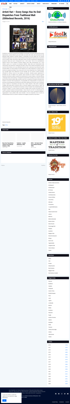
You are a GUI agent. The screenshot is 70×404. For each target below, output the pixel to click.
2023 (58, 376)
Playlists (50, 228)
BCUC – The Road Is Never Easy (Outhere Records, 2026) (37, 144)
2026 (58, 383)
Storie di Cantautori (52, 235)
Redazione (11, 0)
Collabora (23, 0)
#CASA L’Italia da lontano (53, 182)
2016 (58, 359)
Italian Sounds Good (52, 211)
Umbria (50, 332)
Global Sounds (51, 265)
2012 (58, 350)
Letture (50, 214)
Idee (49, 209)
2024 (58, 379)
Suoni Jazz (50, 240)
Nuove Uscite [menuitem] (46, 3)
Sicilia (49, 324)
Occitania (50, 310)
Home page (4, 8)
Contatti (28, 0)
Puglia (49, 315)
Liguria (49, 300)
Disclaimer (61, 402)
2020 (58, 369)
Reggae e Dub (51, 233)
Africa (9, 8)
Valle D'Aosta (51, 334)
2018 (58, 364)
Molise (49, 307)
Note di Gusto (51, 223)
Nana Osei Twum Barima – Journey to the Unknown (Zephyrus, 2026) (8, 144)
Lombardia (50, 303)
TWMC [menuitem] (10, 7)
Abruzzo (50, 281)
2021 (58, 371)
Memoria (50, 216)
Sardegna (50, 322)
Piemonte (50, 312)
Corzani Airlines (51, 197)
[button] (63, 3)
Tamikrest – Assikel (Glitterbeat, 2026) (21, 143)
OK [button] (4, 400)
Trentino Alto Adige (52, 329)
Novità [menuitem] (38, 3)
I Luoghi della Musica (52, 206)
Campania (50, 288)
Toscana (50, 327)
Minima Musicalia (52, 219)
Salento (50, 319)
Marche (50, 305)
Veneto (49, 336)
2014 (58, 354)
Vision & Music (51, 247)
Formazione (51, 204)
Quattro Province (52, 317)
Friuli (49, 295)
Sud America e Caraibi (53, 273)
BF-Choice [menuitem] (61, 3)
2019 (58, 367)
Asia (49, 261)
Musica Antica (51, 221)
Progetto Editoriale (4, 0)
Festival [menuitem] (15, 3)
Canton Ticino (51, 290)
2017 (58, 362)
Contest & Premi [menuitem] (30, 3)
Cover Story (50, 199)
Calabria (50, 286)
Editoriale (50, 202)
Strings (49, 238)
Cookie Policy (55, 402)
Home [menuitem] (10, 3)
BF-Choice (50, 190)
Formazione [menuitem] (54, 3)
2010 (58, 345)
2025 (58, 381)
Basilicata (50, 283)
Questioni (50, 231)
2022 (58, 374)
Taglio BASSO (51, 243)
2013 (58, 352)
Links (37, 0)
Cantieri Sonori (51, 192)
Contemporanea (51, 194)
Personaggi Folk (51, 226)
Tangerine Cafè (51, 245)
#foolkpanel (51, 185)
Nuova (3, 165)
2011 (58, 347)
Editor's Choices (17, 0)
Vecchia (43, 165)
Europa (50, 263)
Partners (32, 0)
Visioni (49, 250)
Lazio (49, 298)
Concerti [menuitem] (22, 3)
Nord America (51, 268)
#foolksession (51, 187)
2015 (58, 357)
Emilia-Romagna (51, 293)
